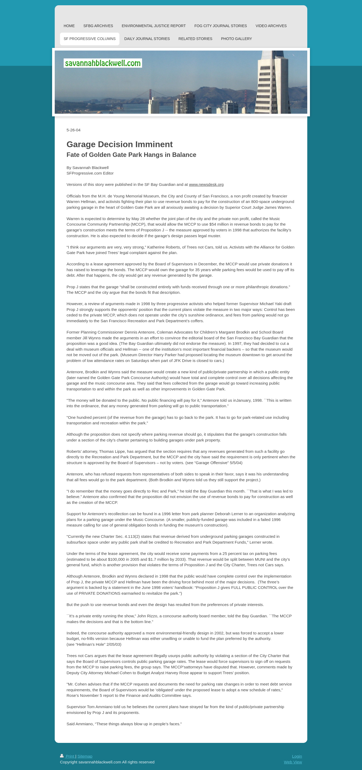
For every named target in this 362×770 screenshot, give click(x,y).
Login (297, 756)
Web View (293, 762)
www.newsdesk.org (206, 184)
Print (67, 756)
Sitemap (84, 756)
